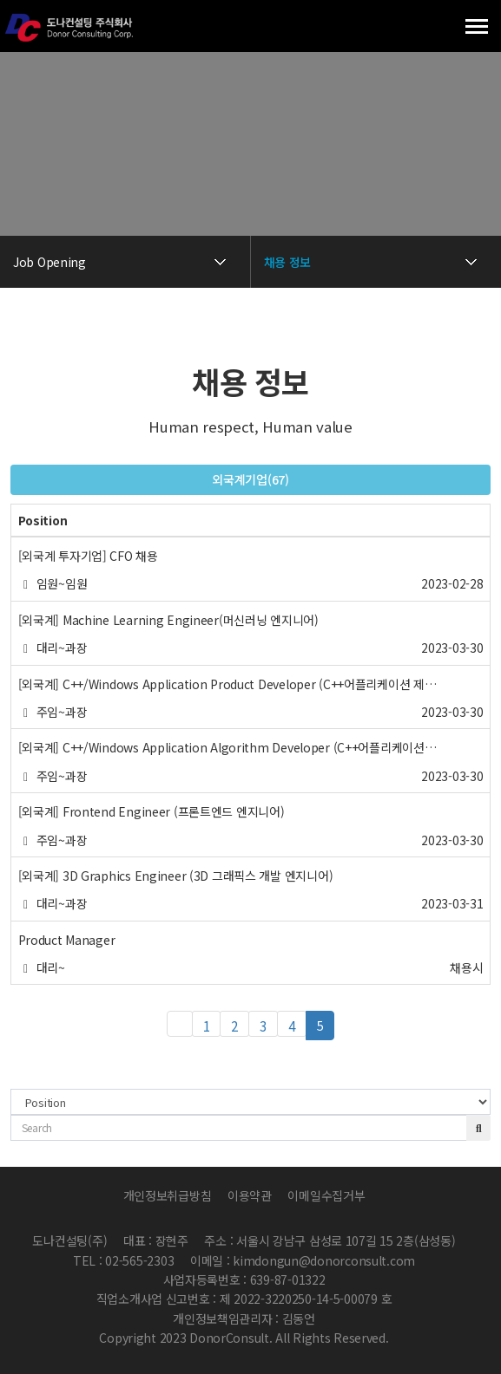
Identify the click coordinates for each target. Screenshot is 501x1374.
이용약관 (249, 1195)
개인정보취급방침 (167, 1195)
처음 (180, 1024)
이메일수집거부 (326, 1195)
